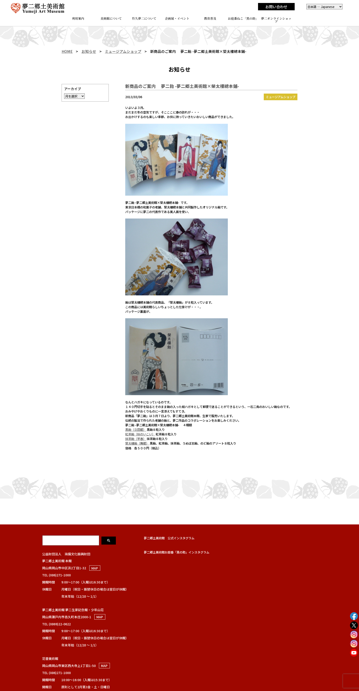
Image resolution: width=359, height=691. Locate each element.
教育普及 (210, 18)
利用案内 (78, 18)
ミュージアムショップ (123, 51)
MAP (94, 568)
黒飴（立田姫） (135, 429)
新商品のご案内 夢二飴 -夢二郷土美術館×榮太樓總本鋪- (182, 86)
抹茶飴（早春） (135, 438)
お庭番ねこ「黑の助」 (243, 18)
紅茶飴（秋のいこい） (140, 434)
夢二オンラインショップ (276, 20)
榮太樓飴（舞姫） (137, 443)
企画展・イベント (177, 18)
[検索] (71, 540)
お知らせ (89, 51)
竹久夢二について (144, 18)
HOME (67, 51)
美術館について (111, 18)
